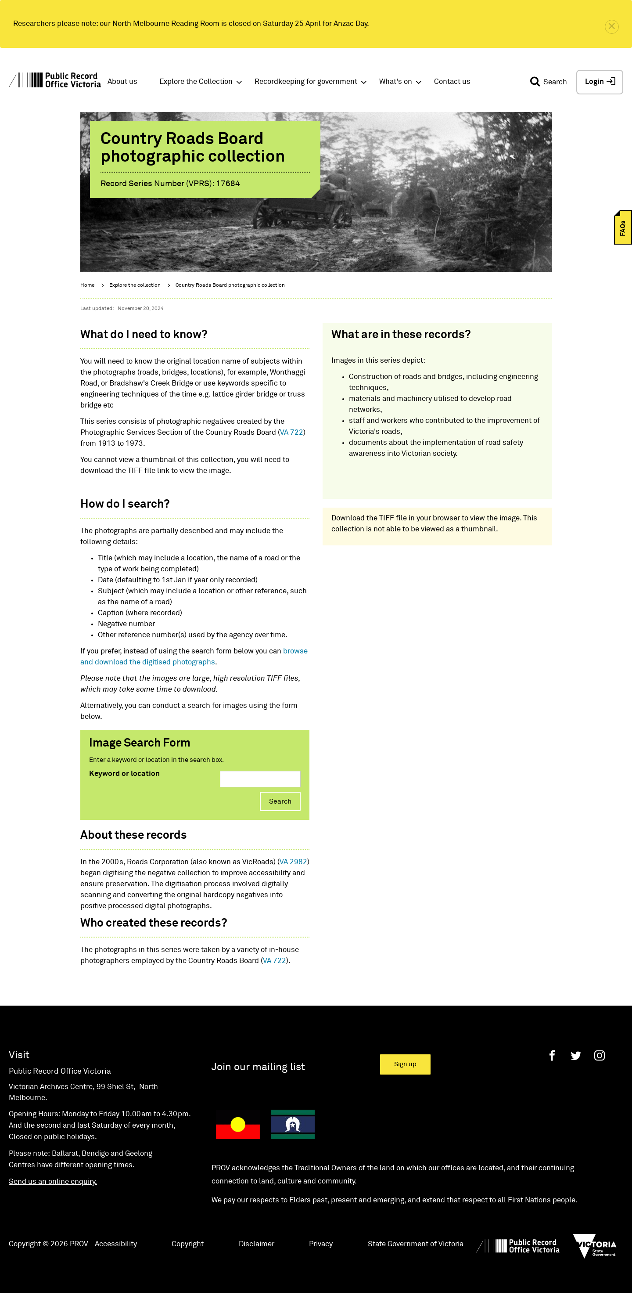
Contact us (452, 82)
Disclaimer (256, 1244)
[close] (612, 27)
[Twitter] (576, 1055)
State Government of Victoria (415, 1244)
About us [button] (122, 82)
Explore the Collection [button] (196, 82)
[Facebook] (552, 1055)
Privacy (321, 1244)
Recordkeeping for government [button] (306, 82)
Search (280, 801)
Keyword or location (124, 774)
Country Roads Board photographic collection (230, 285)
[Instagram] (599, 1055)
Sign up (405, 1064)
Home (87, 285)
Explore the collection (135, 285)
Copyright (188, 1244)
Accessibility (116, 1244)
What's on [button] (395, 82)
